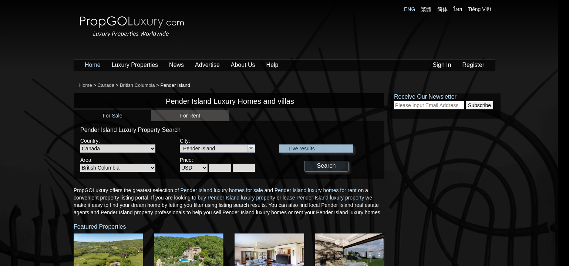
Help (272, 65)
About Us (243, 65)
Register (473, 65)
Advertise (207, 65)
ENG (409, 9)
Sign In (442, 65)
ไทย (457, 9)
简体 (442, 9)
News (176, 65)
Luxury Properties (135, 65)
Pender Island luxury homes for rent (316, 190)
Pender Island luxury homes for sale (221, 190)
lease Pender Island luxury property (323, 198)
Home (93, 65)
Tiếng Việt (479, 9)
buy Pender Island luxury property (236, 198)
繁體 (426, 9)
